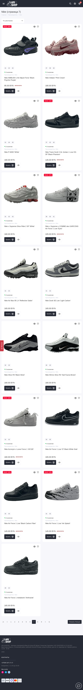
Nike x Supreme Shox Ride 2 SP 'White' (19, 226)
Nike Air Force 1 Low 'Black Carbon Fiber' (20, 523)
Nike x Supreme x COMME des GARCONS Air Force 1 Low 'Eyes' (61, 227)
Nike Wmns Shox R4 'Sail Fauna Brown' (60, 375)
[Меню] (3, 3)
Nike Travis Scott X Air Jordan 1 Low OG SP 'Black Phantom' (60, 153)
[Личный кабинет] (75, 3)
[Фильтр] (2, 345)
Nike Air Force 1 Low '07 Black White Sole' (61, 449)
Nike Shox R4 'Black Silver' (14, 375)
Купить (10, 91)
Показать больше (74, 622)
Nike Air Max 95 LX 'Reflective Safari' (18, 301)
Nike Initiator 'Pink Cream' (55, 78)
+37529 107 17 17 (7, 662)
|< (3, 622)
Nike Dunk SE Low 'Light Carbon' (58, 301)
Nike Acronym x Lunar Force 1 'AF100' (19, 449)
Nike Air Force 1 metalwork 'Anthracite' (19, 598)
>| (49, 622)
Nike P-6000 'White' (11, 152)
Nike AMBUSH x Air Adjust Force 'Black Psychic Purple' (19, 79)
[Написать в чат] (79, 686)
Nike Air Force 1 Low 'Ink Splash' (57, 523)
